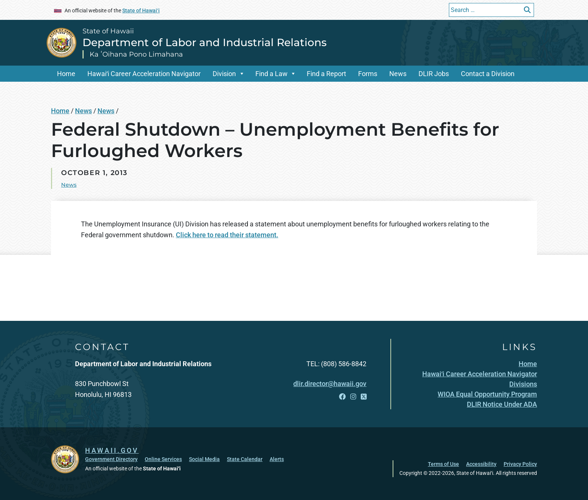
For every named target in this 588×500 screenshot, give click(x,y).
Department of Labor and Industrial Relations (204, 42)
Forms (367, 74)
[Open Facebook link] (342, 397)
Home (66, 74)
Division (224, 74)
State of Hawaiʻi (141, 10)
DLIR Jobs (433, 74)
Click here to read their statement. (227, 235)
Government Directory (111, 459)
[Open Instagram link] (353, 397)
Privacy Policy (520, 464)
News (397, 74)
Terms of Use (443, 464)
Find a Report (326, 74)
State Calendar (244, 459)
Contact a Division (487, 74)
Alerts (277, 459)
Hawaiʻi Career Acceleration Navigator (144, 74)
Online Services (163, 459)
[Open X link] (364, 397)
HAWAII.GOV (112, 450)
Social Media (204, 459)
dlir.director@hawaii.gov (329, 384)
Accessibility (481, 464)
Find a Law (271, 74)
